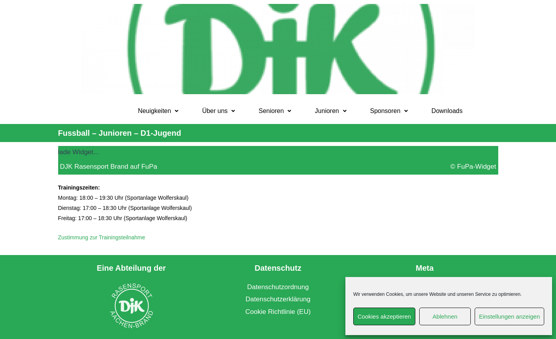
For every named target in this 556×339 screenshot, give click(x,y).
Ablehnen (445, 316)
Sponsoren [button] (389, 111)
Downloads (446, 111)
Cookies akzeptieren (384, 316)
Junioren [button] (330, 111)
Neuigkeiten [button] (158, 111)
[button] (158, 111)
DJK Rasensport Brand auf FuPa (109, 166)
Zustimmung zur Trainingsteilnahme (101, 237)
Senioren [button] (275, 111)
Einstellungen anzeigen (509, 316)
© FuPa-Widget (473, 166)
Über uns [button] (218, 111)
